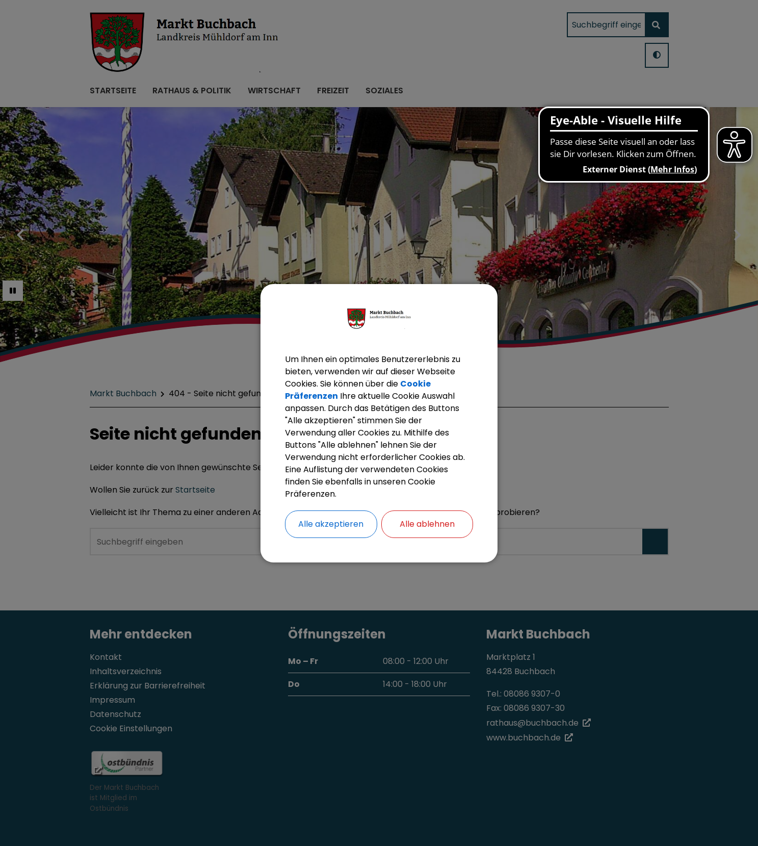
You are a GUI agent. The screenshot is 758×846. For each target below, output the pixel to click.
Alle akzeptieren (330, 524)
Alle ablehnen (427, 524)
